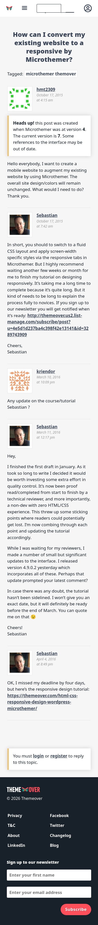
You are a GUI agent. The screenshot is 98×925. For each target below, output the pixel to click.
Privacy (15, 815)
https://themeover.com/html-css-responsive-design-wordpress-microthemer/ (42, 702)
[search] (49, 8)
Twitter (57, 825)
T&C (11, 825)
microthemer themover (51, 74)
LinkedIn (16, 845)
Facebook (59, 815)
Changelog (60, 835)
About (14, 835)
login (38, 756)
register (59, 756)
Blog (54, 845)
